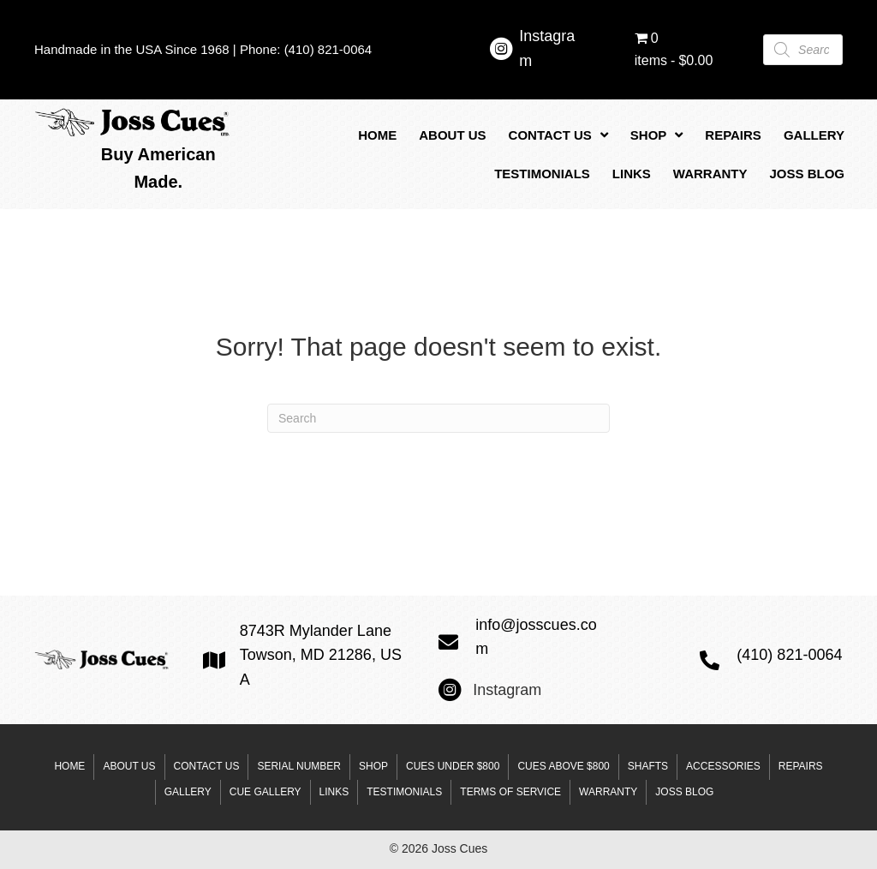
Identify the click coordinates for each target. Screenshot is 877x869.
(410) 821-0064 (328, 49)
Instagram (507, 689)
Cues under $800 (452, 766)
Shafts (648, 766)
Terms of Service (510, 792)
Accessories (723, 766)
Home (69, 766)
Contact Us (207, 766)
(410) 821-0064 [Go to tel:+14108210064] (789, 654)
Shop (373, 766)
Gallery (188, 792)
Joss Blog (684, 792)
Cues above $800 (563, 766)
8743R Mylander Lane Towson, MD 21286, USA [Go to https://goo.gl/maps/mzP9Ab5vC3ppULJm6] (321, 655)
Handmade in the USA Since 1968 (132, 49)
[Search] (438, 418)
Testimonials (404, 792)
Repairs (801, 766)
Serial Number (299, 766)
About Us (129, 766)
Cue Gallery (265, 792)
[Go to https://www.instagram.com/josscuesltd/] (501, 52)
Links (334, 792)
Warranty (608, 792)
